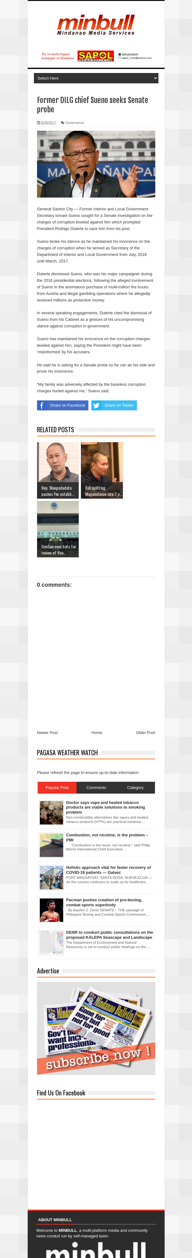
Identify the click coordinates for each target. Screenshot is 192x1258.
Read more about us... (56, 1228)
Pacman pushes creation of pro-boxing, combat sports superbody (104, 844)
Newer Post (47, 674)
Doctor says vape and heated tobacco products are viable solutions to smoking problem (105, 749)
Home (96, 674)
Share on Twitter (112, 405)
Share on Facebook (61, 405)
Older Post (145, 674)
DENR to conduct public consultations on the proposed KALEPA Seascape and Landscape (109, 876)
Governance (75, 123)
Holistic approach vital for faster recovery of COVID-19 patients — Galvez (108, 811)
